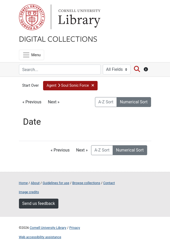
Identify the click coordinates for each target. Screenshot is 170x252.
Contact (109, 183)
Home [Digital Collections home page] (23, 183)
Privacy (74, 228)
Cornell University (32, 17)
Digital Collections (58, 38)
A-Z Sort (105, 101)
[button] (70, 85)
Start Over (30, 85)
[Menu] (31, 55)
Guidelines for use (56, 183)
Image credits (29, 192)
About (35, 183)
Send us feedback (38, 203)
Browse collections (86, 183)
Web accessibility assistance (40, 237)
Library (78, 17)
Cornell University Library (48, 228)
